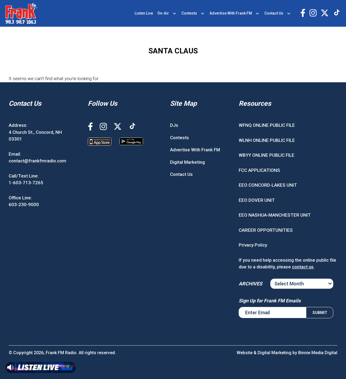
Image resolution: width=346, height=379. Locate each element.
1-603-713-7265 (26, 182)
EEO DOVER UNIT (257, 200)
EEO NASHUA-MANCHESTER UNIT (275, 215)
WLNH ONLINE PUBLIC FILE (267, 140)
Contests (189, 13)
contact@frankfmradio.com (37, 160)
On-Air (163, 13)
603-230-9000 (24, 204)
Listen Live (144, 13)
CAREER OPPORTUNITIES (266, 230)
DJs (174, 125)
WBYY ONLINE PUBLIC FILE (266, 155)
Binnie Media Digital (317, 352)
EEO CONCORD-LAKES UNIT (268, 185)
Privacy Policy (253, 245)
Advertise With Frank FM (230, 13)
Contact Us (273, 13)
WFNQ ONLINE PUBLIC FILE (267, 125)
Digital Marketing (187, 162)
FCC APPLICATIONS (259, 170)
